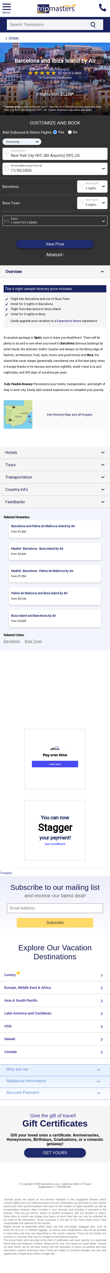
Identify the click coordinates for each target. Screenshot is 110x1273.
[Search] (45, 25)
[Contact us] (104, 8)
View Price (55, 244)
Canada (10, 1052)
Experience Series (69, 321)
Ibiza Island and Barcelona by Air (33, 615)
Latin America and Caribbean (27, 1013)
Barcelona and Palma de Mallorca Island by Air (43, 526)
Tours (56, 465)
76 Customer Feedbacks (55, 77)
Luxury (12, 975)
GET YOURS (55, 1153)
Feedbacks (56, 502)
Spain (13, 38)
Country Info (56, 489)
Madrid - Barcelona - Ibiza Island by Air (37, 548)
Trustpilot (6, 873)
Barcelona (10, 186)
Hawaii (9, 1039)
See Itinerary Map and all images (69, 414)
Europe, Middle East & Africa (27, 988)
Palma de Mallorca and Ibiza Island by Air (39, 593)
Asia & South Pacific (20, 1000)
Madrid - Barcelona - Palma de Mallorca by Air (42, 571)
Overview (56, 271)
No (73, 132)
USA (8, 1026)
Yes (58, 132)
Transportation (56, 477)
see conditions (55, 844)
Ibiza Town (11, 203)
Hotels (56, 452)
